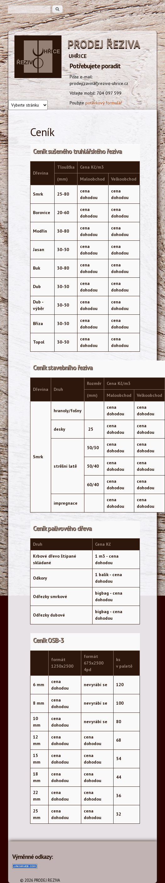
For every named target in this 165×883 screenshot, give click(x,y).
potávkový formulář (103, 103)
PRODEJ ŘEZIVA (103, 44)
